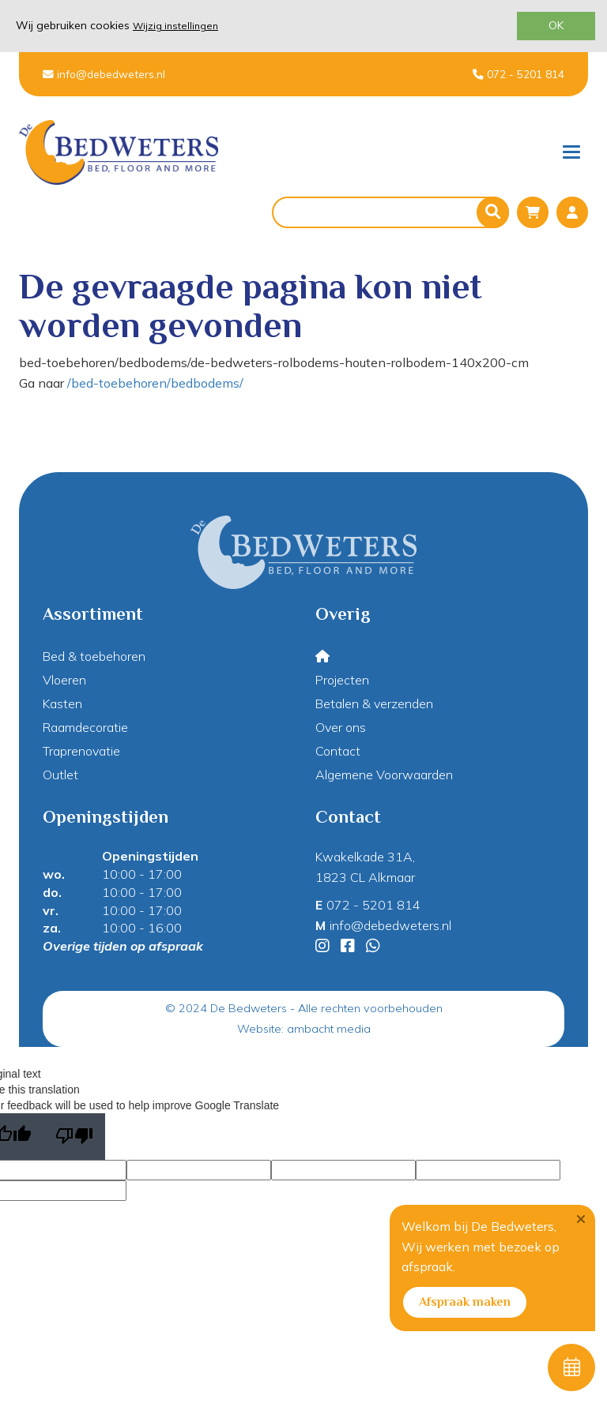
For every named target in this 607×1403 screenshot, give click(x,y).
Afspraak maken (465, 1302)
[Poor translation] (74, 1136)
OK (556, 25)
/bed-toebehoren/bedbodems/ (155, 383)
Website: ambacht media (304, 1029)
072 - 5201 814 (518, 74)
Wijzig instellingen (175, 26)
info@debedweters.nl (104, 74)
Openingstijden (150, 856)
